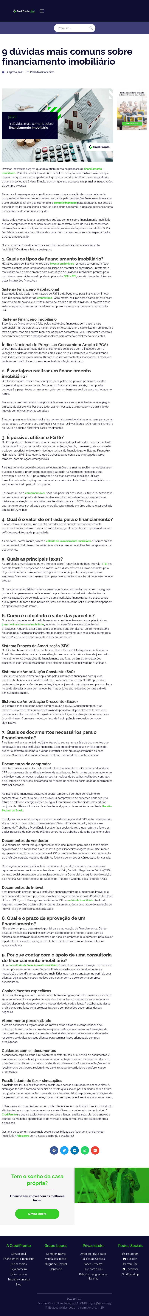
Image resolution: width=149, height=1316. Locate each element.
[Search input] (72, 28)
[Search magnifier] (91, 28)
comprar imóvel (35, 493)
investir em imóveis (62, 263)
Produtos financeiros (42, 72)
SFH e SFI (70, 276)
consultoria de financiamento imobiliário (34, 965)
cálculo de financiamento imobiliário (68, 541)
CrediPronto (9, 1114)
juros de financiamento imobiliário (23, 624)
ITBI (105, 563)
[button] (42, 11)
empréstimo (45, 297)
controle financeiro (65, 202)
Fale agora (23, 1135)
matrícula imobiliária (80, 900)
